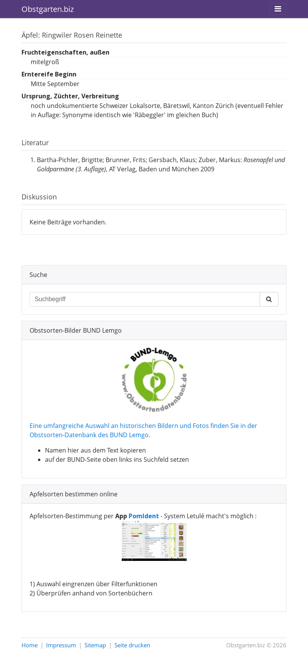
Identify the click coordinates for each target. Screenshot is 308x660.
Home (30, 645)
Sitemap (95, 645)
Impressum (61, 645)
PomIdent (144, 516)
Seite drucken (132, 645)
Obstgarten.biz (48, 9)
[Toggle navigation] (278, 9)
